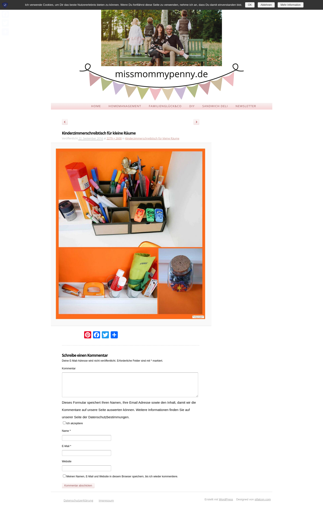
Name (66, 430)
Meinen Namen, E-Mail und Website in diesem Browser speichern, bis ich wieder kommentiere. (122, 476)
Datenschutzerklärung (78, 500)
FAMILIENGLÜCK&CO (165, 106)
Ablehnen (266, 4)
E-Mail (66, 446)
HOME (96, 106)
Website (67, 461)
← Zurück (65, 122)
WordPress (226, 499)
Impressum (106, 500)
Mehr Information (290, 4)
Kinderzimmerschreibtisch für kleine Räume (152, 138)
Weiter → (198, 122)
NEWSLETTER (246, 106)
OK (250, 4)
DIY (192, 106)
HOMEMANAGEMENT (124, 106)
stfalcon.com (263, 499)
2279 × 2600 (114, 138)
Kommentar (69, 368)
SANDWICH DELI (215, 106)
